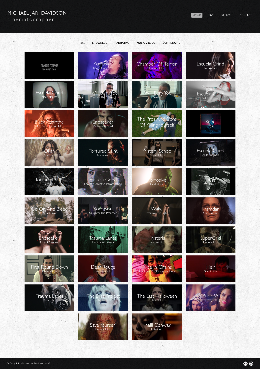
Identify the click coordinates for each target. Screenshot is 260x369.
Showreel (99, 42)
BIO (211, 15)
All (82, 42)
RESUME (226, 15)
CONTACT (246, 15)
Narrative (122, 42)
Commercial (171, 42)
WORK (197, 15)
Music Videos (146, 42)
